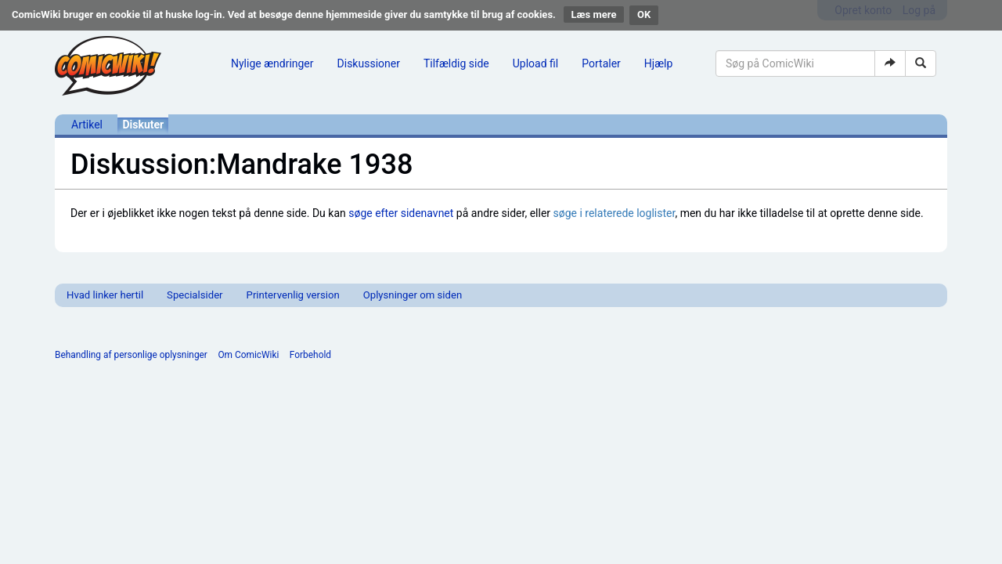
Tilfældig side (456, 63)
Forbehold (310, 354)
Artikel (87, 124)
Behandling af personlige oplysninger (131, 354)
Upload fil (535, 63)
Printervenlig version (293, 295)
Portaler (601, 63)
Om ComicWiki (248, 354)
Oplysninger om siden (412, 295)
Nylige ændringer (272, 63)
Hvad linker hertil (105, 295)
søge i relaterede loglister (614, 213)
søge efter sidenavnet (400, 213)
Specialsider (194, 295)
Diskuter (143, 124)
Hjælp (658, 63)
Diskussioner (368, 63)
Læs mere (594, 14)
